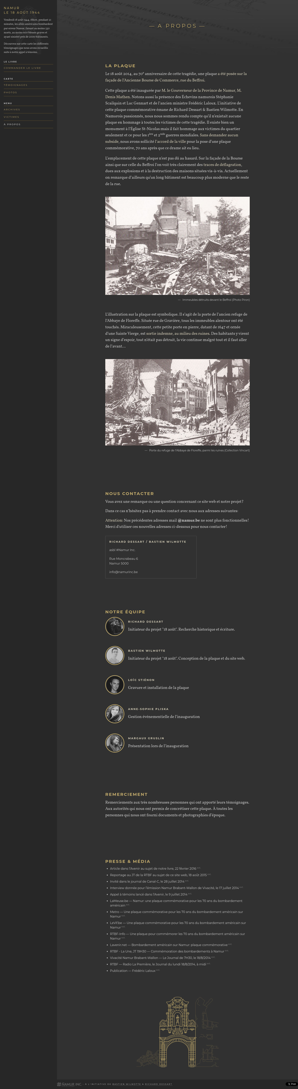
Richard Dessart (158, 1084)
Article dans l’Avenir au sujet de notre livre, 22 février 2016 (153, 868)
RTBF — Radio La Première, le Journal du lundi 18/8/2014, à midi (158, 964)
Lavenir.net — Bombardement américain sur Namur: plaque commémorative (169, 945)
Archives (12, 109)
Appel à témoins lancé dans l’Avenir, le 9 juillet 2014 (148, 894)
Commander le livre (22, 67)
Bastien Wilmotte (127, 1084)
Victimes (11, 116)
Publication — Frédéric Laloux (132, 971)
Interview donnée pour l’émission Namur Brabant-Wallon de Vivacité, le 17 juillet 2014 (174, 888)
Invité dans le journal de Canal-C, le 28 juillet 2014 (147, 881)
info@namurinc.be (123, 572)
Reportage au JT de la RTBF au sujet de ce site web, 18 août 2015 (158, 875)
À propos (12, 124)
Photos (10, 92)
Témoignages (16, 85)
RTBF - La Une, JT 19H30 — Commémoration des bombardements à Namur (167, 951)
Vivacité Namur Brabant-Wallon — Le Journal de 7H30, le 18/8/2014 (160, 958)
